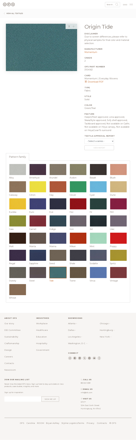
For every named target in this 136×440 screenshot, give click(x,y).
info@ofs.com (86, 393)
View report (99, 148)
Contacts (9, 363)
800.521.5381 (86, 383)
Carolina (30, 423)
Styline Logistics (69, 423)
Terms (81, 423)
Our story (9, 323)
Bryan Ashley (52, 423)
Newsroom (10, 370)
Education (41, 337)
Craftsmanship (11, 343)
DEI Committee (12, 330)
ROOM (40, 423)
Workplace (42, 323)
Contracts (102, 423)
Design (8, 350)
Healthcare (42, 330)
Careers (8, 356)
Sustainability (11, 337)
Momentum (90, 52)
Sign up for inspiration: (13, 392)
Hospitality (41, 343)
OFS (22, 423)
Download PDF (94, 81)
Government (42, 350)
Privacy (90, 423)
